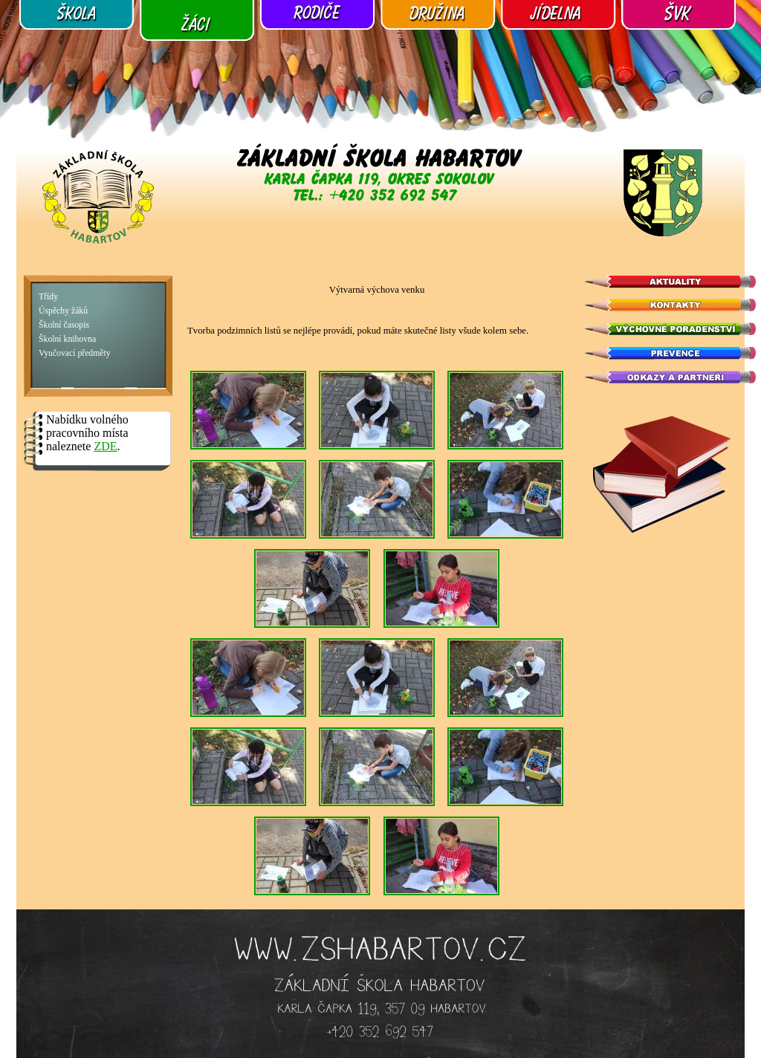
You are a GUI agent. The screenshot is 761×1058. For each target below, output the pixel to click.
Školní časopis (64, 325)
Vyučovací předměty (75, 353)
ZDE (105, 446)
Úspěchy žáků (63, 311)
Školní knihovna (67, 339)
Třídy (48, 297)
